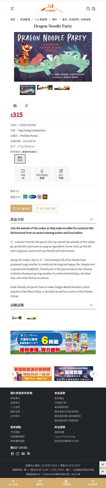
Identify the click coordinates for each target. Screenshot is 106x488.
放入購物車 (21, 208)
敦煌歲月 (15, 398)
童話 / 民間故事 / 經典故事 (76, 19)
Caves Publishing (64, 436)
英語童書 (25, 19)
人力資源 (15, 407)
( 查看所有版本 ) (29, 151)
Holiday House (29, 135)
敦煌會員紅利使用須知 (66, 411)
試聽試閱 (17, 305)
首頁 (12, 19)
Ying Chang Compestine (31, 130)
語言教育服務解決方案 (66, 441)
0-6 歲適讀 (41, 19)
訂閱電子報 (60, 402)
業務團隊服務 (17, 441)
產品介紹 (17, 219)
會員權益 (59, 398)
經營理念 (15, 402)
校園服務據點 (17, 436)
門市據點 (15, 432)
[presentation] (13, 374)
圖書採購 (59, 432)
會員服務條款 (61, 407)
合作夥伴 (15, 416)
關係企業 (15, 411)
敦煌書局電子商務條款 (66, 420)
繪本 (54, 19)
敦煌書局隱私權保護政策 (67, 416)
